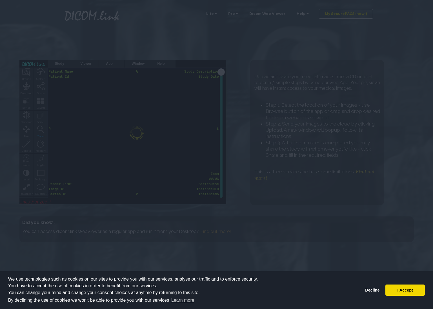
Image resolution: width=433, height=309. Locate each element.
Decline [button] (372, 290)
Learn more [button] (182, 300)
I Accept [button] (405, 290)
